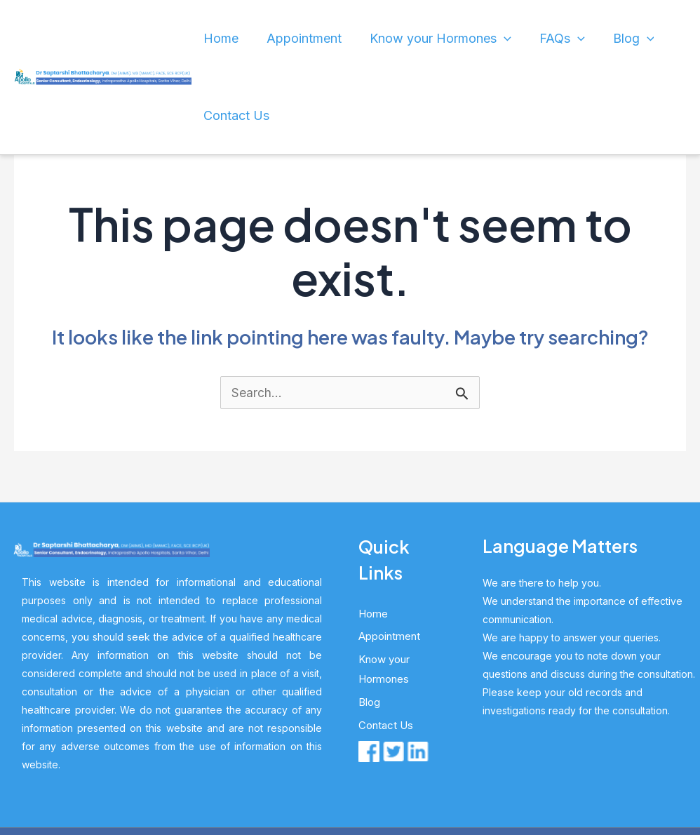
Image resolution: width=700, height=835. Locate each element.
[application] (491, 38)
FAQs (533, 38)
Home (251, 39)
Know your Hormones (431, 38)
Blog (586, 38)
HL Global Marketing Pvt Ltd (470, 774)
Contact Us (649, 39)
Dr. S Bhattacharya (295, 774)
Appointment (315, 39)
